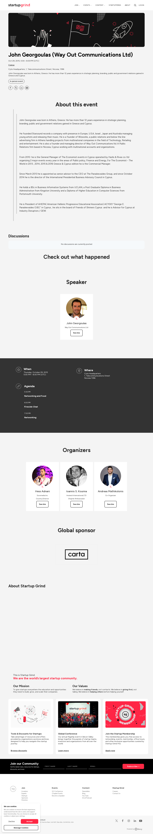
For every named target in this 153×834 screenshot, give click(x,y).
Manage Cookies (21, 827)
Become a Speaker (58, 796)
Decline (11, 821)
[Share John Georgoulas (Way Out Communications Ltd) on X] (16, 88)
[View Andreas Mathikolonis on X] (110, 486)
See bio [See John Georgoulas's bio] (76, 333)
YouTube (85, 796)
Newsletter (86, 791)
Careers (115, 791)
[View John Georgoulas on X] (76, 318)
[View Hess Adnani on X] (42, 486)
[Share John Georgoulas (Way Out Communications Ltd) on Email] (27, 88)
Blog (83, 793)
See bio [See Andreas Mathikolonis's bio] (110, 504)
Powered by (134, 829)
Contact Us (116, 793)
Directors (25, 800)
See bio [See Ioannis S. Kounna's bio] (76, 504)
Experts (24, 793)
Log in (141, 5)
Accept (30, 821)
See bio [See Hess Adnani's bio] (42, 504)
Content (99, 5)
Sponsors (25, 798)
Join (76, 5)
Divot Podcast (87, 798)
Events (87, 5)
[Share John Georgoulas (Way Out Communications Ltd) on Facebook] (10, 88)
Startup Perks (115, 5)
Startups (24, 796)
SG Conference (57, 791)
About (127, 5)
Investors (25, 791)
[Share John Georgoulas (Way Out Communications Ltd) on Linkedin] (21, 88)
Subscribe (132, 766)
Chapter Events (57, 793)
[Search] (135, 5)
